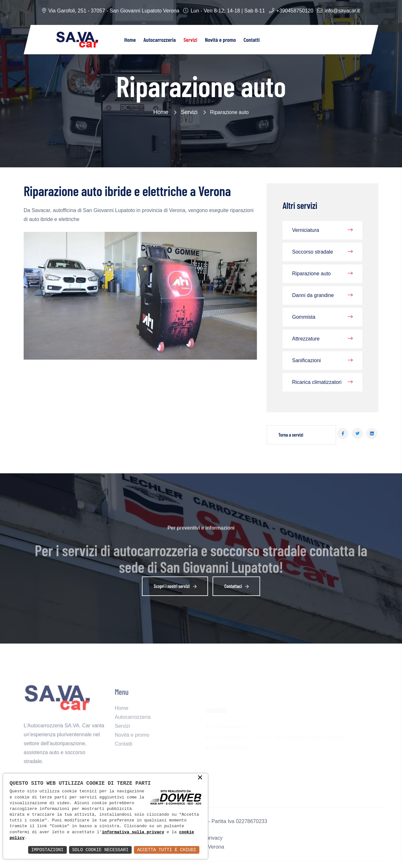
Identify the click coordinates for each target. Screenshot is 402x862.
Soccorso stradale (322, 252)
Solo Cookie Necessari (100, 850)
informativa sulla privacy (133, 832)
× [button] (200, 778)
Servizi (190, 39)
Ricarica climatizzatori (322, 382)
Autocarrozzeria (159, 39)
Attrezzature (322, 338)
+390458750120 (294, 10)
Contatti (252, 39)
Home (130, 39)
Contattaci (237, 587)
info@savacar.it (342, 10)
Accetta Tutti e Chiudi (166, 850)
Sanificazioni (322, 360)
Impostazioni (47, 850)
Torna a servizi (290, 435)
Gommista (322, 317)
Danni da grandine (322, 295)
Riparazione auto (322, 273)
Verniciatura (322, 230)
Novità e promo (220, 39)
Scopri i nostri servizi (176, 587)
